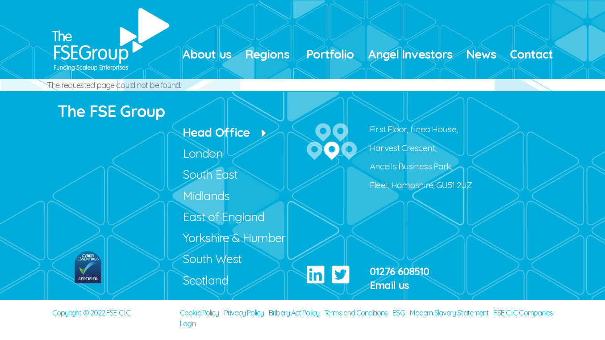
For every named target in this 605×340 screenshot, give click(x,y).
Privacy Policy (244, 312)
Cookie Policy (199, 312)
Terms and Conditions (356, 312)
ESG (398, 312)
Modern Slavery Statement (449, 312)
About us (206, 54)
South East (210, 174)
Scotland (205, 280)
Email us (389, 285)
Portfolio (330, 54)
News (481, 54)
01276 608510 (399, 271)
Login (188, 323)
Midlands (206, 195)
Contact (531, 54)
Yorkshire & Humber (234, 237)
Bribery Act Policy (294, 312)
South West (212, 258)
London (203, 153)
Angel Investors (410, 54)
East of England (224, 216)
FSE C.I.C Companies (523, 312)
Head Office (216, 132)
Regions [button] (267, 54)
